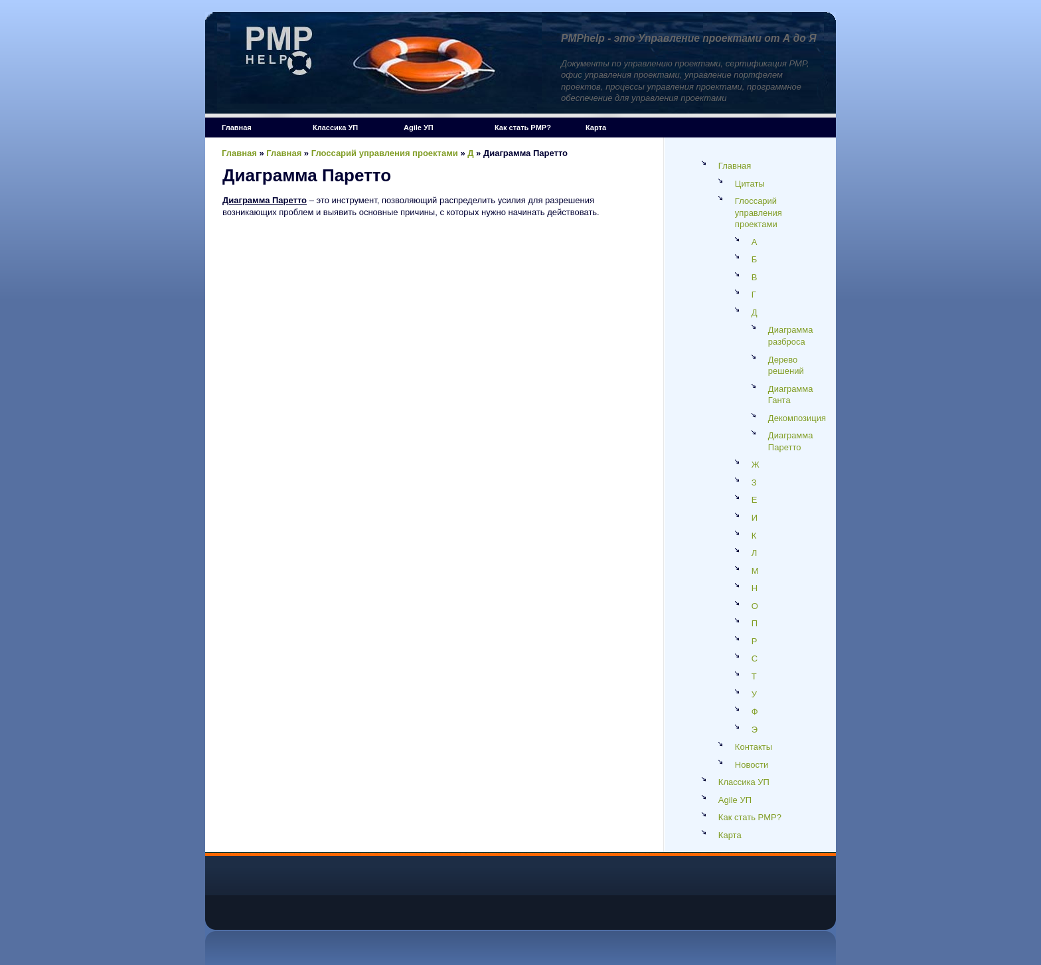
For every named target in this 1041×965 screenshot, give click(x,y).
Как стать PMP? (523, 128)
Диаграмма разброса (790, 336)
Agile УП (419, 128)
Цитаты (750, 184)
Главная (237, 128)
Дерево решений (786, 366)
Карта (596, 128)
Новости (751, 765)
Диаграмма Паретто (790, 441)
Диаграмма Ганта (790, 395)
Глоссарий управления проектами (384, 153)
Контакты (753, 747)
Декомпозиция (797, 418)
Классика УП (335, 128)
